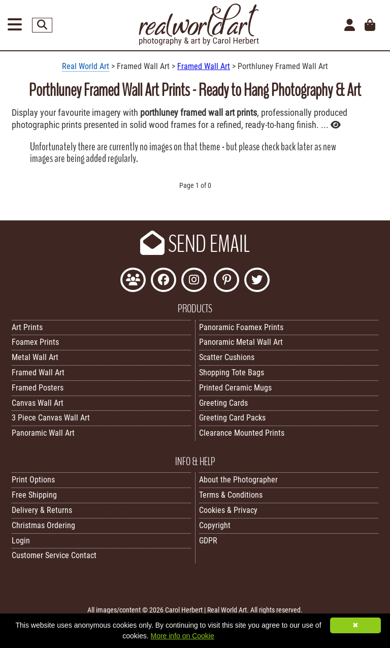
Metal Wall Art (35, 357)
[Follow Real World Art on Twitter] (257, 281)
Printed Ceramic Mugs (235, 388)
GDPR (208, 540)
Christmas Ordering (43, 525)
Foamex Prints (35, 342)
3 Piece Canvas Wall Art (51, 418)
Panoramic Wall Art (43, 433)
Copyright (215, 525)
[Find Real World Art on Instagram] (194, 281)
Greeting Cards (223, 403)
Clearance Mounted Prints (241, 433)
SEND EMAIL (195, 244)
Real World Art (85, 66)
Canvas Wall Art (37, 403)
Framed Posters (37, 388)
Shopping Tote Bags (231, 372)
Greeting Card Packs (232, 418)
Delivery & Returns (42, 510)
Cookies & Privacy (228, 510)
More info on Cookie (182, 636)
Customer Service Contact (54, 555)
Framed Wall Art (203, 66)
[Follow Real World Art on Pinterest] (226, 281)
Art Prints (27, 327)
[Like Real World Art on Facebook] (163, 281)
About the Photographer (238, 479)
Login (21, 540)
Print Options (33, 479)
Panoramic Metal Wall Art (241, 342)
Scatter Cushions (226, 357)
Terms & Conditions (231, 495)
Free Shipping (34, 495)
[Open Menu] (15, 25)
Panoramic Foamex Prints (241, 327)
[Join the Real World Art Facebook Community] (133, 281)
